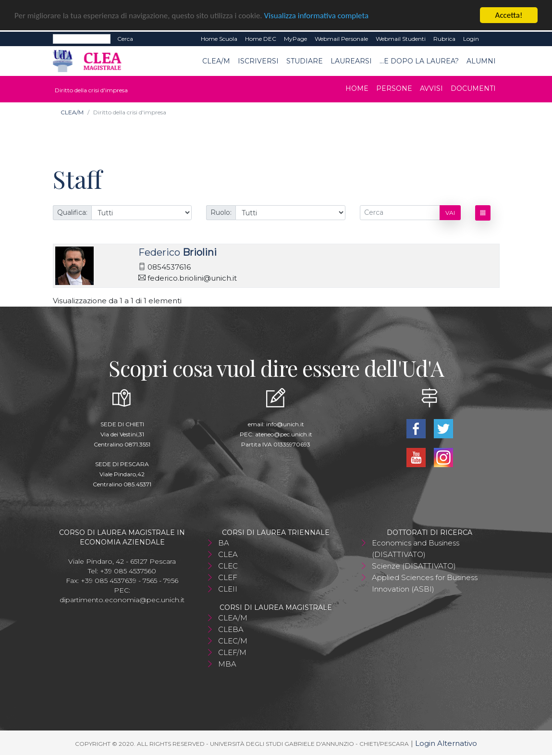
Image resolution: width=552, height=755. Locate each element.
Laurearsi (351, 60)
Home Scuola (219, 38)
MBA (227, 663)
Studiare (304, 60)
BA (223, 542)
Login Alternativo (446, 743)
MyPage (295, 38)
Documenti (473, 88)
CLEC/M (232, 640)
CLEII (227, 589)
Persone (394, 88)
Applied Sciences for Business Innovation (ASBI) (425, 583)
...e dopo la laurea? (419, 60)
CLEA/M (216, 60)
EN (491, 39)
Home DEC (260, 38)
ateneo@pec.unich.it (283, 434)
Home (356, 88)
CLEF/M (232, 652)
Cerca (125, 38)
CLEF (227, 577)
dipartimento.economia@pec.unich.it (122, 599)
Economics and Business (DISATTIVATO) (415, 548)
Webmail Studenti (401, 38)
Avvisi (431, 88)
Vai (450, 212)
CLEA (228, 554)
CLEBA (231, 629)
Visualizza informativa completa (316, 15)
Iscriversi (258, 60)
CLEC (228, 565)
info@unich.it (285, 424)
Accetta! (509, 15)
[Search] (81, 39)
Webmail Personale (341, 38)
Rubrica (444, 38)
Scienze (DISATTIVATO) (414, 565)
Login (471, 38)
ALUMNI (481, 60)
